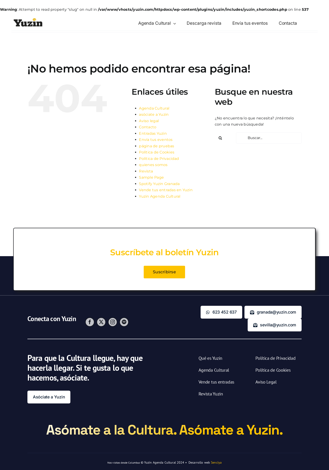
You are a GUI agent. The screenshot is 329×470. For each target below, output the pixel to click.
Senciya (216, 462)
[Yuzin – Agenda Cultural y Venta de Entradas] (28, 20)
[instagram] (112, 324)
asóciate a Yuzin (154, 114)
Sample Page (151, 177)
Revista (146, 171)
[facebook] (89, 324)
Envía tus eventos (155, 139)
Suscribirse (164, 273)
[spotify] (124, 324)
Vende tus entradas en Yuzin (165, 190)
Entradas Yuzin (153, 133)
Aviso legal (149, 121)
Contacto (147, 127)
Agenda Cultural (154, 108)
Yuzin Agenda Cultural (159, 196)
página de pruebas (156, 146)
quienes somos (153, 165)
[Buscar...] (269, 138)
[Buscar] (220, 138)
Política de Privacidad (159, 158)
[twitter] (101, 324)
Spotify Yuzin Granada (159, 184)
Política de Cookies (156, 152)
